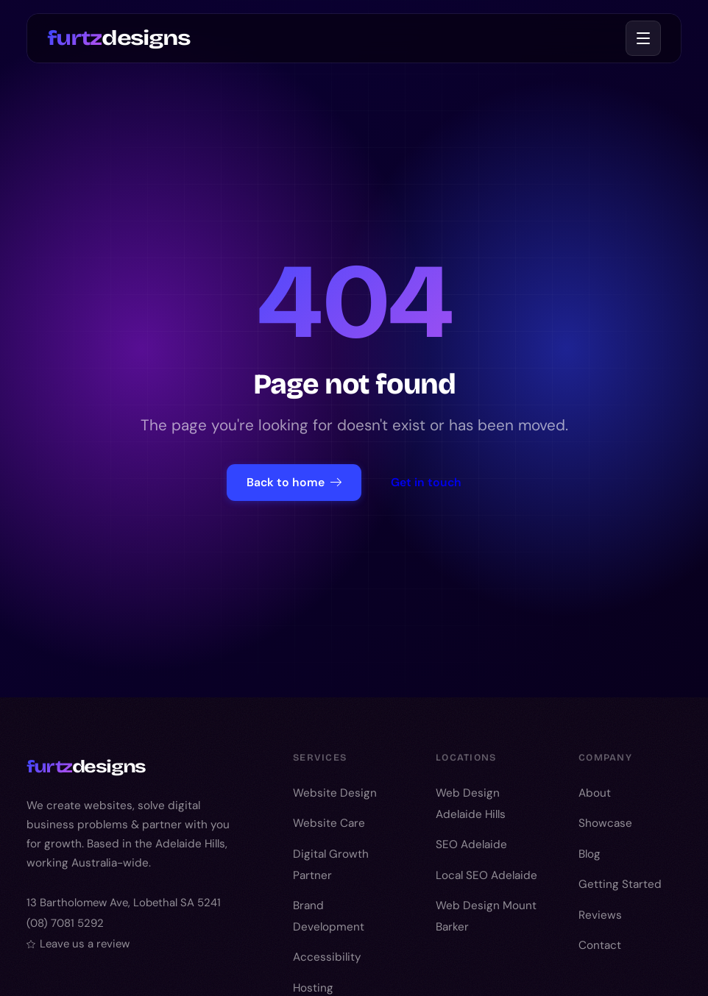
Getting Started (620, 884)
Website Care (329, 823)
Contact (599, 945)
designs (118, 37)
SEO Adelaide (471, 844)
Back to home (294, 482)
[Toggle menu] (643, 38)
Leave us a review (78, 943)
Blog (589, 854)
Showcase (605, 823)
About (594, 793)
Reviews (600, 915)
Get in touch (426, 482)
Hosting (313, 988)
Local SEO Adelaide (486, 875)
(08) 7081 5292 (65, 923)
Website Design (335, 793)
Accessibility (327, 957)
